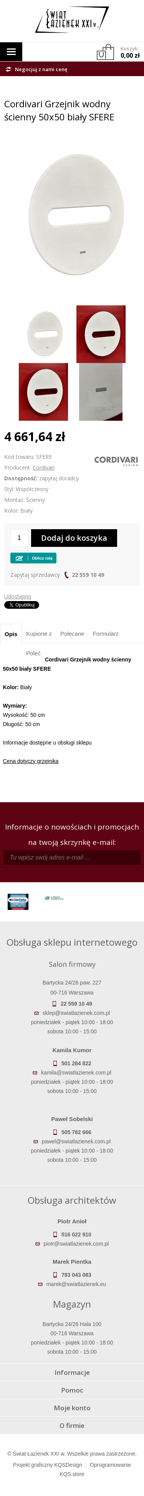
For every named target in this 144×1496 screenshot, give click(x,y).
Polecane (72, 633)
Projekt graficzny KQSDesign (48, 1465)
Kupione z (39, 633)
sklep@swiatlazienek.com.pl (76, 1013)
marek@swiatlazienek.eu (76, 1284)
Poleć (33, 653)
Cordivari (44, 467)
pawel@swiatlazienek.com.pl (76, 1141)
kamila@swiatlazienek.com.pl (76, 1073)
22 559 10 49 (88, 574)
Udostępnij (17, 596)
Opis (11, 634)
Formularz (106, 633)
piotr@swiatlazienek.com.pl (76, 1244)
